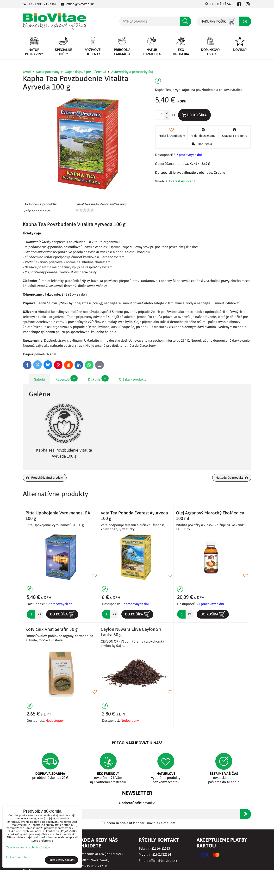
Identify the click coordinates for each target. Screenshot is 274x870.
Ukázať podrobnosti (19, 857)
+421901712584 (160, 855)
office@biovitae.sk (163, 861)
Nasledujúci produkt (230, 478)
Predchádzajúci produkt (47, 478)
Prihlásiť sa (218, 4)
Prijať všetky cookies (62, 860)
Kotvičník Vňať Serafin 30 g (51, 629)
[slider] (84, 210)
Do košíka (195, 115)
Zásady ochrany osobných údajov (28, 847)
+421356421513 (159, 849)
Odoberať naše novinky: (137, 803)
